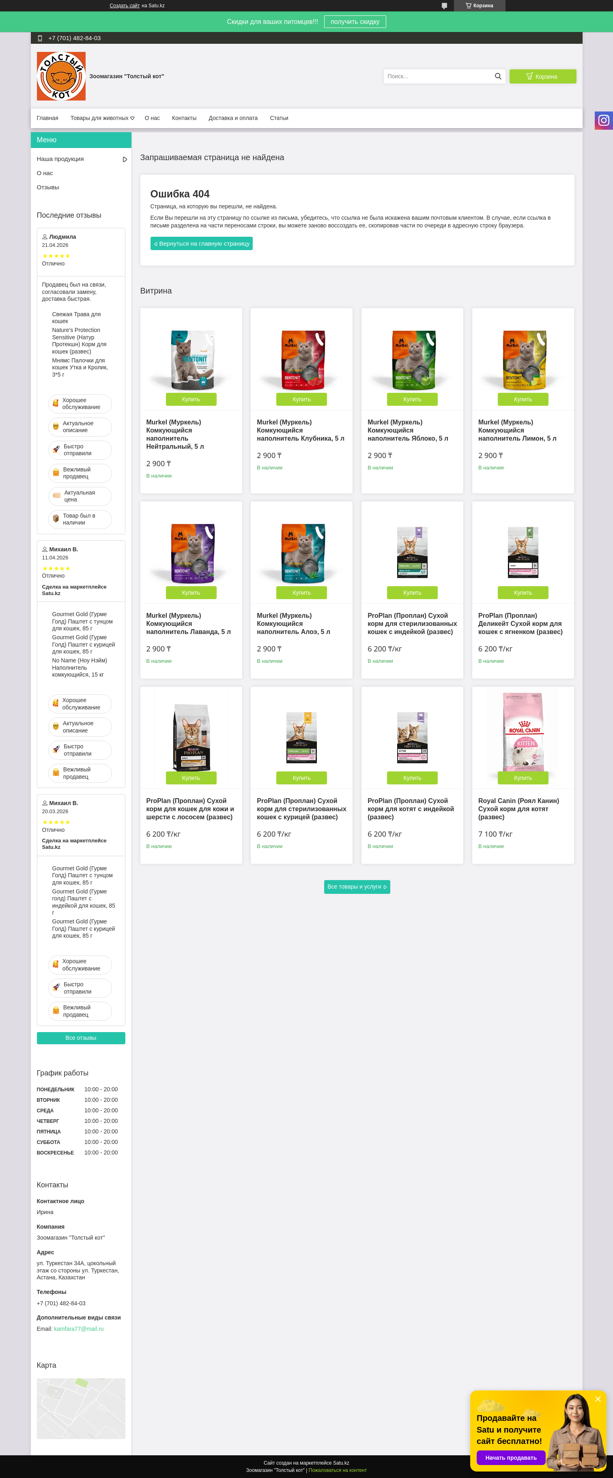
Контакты (184, 118)
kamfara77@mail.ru (78, 1329)
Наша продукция (60, 158)
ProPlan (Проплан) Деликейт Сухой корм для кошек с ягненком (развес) (520, 623)
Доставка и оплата (233, 118)
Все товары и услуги (354, 886)
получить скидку (355, 21)
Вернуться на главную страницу (204, 243)
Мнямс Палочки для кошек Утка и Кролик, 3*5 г (80, 367)
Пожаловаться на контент (338, 1470)
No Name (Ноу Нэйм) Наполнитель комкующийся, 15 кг (80, 667)
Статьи (279, 118)
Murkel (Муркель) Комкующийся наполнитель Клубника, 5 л (300, 430)
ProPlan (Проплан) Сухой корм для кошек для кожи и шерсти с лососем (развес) (190, 808)
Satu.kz (341, 1463)
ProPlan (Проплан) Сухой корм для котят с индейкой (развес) (411, 808)
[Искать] (498, 76)
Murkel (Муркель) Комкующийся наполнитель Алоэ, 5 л (293, 623)
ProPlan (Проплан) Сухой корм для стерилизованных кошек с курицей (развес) (301, 808)
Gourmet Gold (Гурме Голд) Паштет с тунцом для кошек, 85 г (82, 621)
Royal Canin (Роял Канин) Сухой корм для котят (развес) (518, 808)
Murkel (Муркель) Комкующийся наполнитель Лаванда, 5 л (188, 623)
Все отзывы (81, 1038)
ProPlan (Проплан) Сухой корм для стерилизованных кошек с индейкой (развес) (412, 623)
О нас (152, 118)
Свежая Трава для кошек (76, 318)
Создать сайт (125, 6)
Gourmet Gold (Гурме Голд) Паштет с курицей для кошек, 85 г (83, 644)
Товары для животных (100, 118)
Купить (191, 399)
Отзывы (48, 187)
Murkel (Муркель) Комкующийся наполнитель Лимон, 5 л (517, 430)
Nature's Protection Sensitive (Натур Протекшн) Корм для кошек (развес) (79, 341)
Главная (47, 118)
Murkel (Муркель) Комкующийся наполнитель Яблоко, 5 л (408, 430)
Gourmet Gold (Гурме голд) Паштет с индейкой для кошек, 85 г (83, 902)
